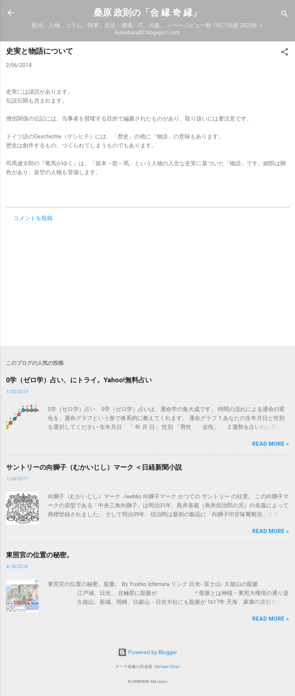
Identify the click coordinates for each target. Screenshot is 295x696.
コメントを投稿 (33, 218)
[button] (284, 53)
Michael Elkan (167, 666)
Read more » (270, 444)
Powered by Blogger (147, 652)
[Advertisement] (147, 281)
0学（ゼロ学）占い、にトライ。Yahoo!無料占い (79, 380)
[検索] (284, 15)
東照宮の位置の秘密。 (39, 555)
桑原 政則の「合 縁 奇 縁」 (147, 12)
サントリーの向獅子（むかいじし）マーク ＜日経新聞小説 (94, 467)
